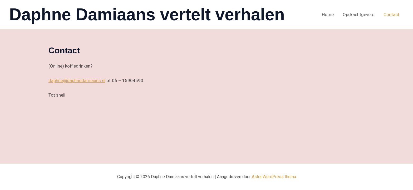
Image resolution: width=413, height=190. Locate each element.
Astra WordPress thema (274, 176)
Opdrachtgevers (359, 14)
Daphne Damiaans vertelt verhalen (147, 14)
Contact (391, 14)
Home (328, 14)
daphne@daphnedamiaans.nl (76, 80)
